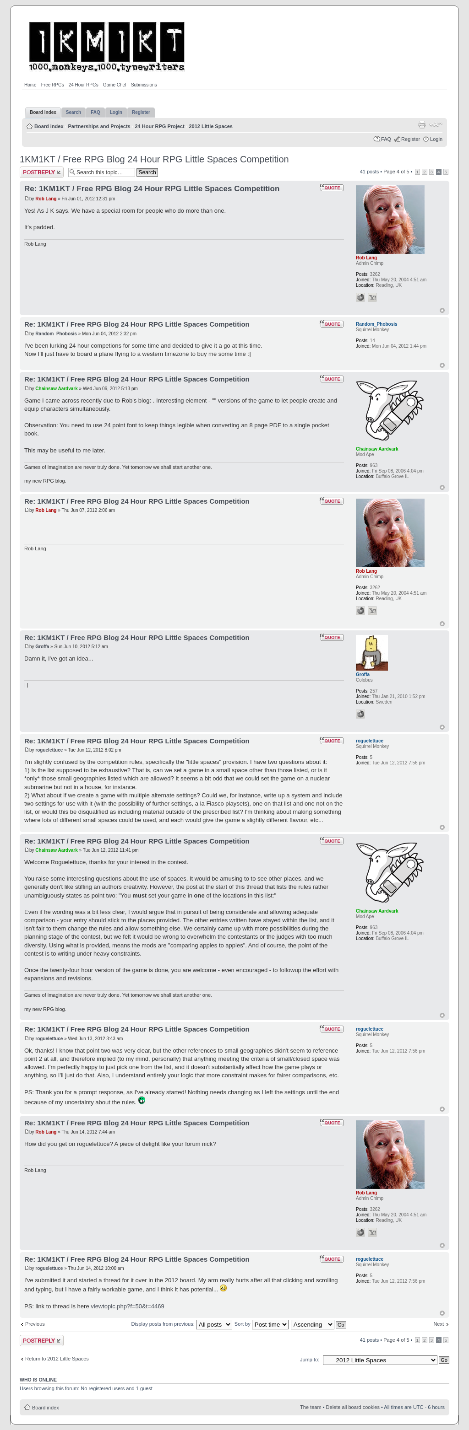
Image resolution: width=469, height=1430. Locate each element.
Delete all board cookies (353, 1407)
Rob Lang (45, 198)
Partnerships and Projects (99, 126)
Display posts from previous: (181, 1324)
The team (310, 1407)
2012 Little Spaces (211, 126)
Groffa (42, 646)
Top (442, 310)
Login (436, 139)
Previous (35, 1324)
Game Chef (114, 84)
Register (410, 139)
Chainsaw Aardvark (56, 388)
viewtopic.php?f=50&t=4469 (127, 1306)
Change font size (435, 124)
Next (438, 1324)
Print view (422, 124)
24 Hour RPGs (83, 84)
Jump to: (309, 1359)
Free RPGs (52, 84)
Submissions (144, 84)
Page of (396, 171)
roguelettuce (49, 750)
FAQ (386, 139)
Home (30, 84)
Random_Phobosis (56, 333)
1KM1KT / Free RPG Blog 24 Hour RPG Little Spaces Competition (154, 159)
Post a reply (42, 172)
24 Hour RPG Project (160, 126)
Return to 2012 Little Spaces (57, 1358)
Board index (49, 126)
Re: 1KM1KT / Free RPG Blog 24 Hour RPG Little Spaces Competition (151, 188)
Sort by (261, 1324)
